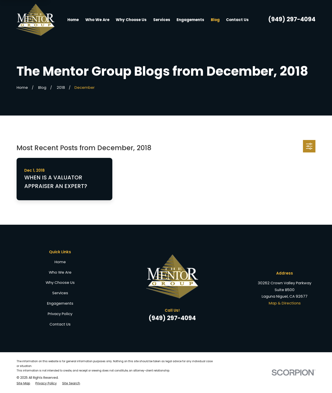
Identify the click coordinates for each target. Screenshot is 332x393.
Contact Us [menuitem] (237, 19)
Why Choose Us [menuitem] (131, 19)
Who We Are (60, 272)
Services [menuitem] (161, 19)
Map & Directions (285, 303)
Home (60, 262)
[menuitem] (23, 383)
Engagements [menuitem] (190, 19)
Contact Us (60, 324)
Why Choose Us (60, 282)
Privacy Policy (60, 313)
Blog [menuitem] (215, 19)
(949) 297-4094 (291, 19)
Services (60, 293)
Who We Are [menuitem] (97, 19)
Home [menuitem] (73, 19)
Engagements (60, 303)
